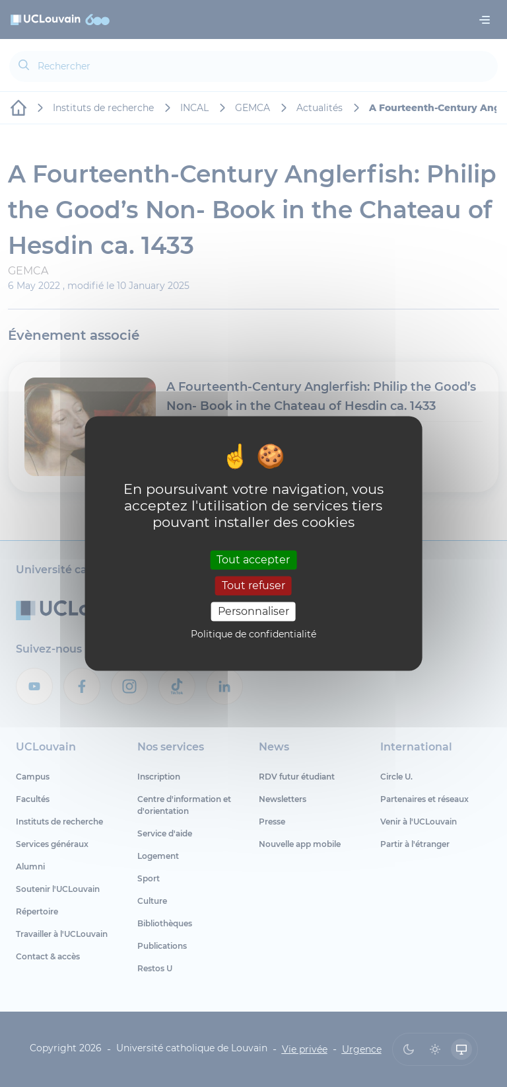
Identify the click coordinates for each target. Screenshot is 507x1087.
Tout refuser (253, 585)
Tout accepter (253, 559)
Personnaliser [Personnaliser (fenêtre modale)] (253, 611)
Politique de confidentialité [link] (253, 635)
